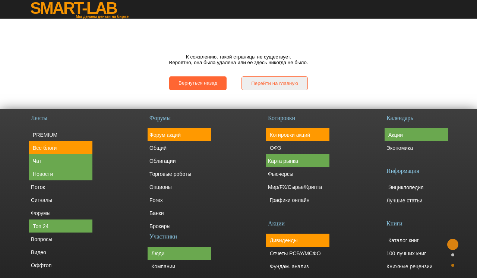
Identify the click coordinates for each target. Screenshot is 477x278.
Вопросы (41, 239)
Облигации (162, 161)
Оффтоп (41, 265)
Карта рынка (283, 161)
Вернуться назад (198, 83)
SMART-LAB (73, 8)
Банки (156, 213)
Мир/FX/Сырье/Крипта (295, 187)
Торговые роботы (170, 174)
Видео (38, 252)
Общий (158, 148)
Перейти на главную (274, 83)
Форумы (41, 213)
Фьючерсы (280, 174)
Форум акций (165, 135)
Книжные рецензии (409, 266)
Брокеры (160, 226)
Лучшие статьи (404, 200)
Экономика (399, 148)
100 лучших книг (406, 253)
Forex (156, 200)
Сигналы (41, 200)
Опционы (160, 187)
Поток (38, 187)
